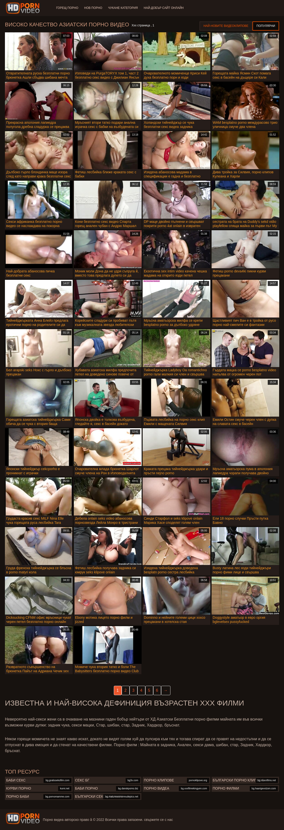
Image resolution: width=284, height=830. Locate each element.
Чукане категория (123, 8)
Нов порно (93, 8)
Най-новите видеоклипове (225, 26)
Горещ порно (67, 8)
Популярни (265, 26)
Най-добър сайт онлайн (164, 8)
